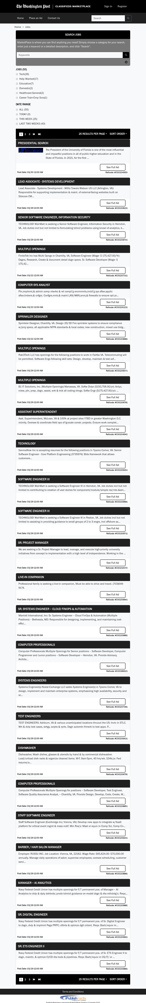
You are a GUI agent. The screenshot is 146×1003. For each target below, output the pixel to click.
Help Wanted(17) (28, 78)
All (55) (24, 109)
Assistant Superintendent (37, 411)
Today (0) (24, 114)
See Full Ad (112, 167)
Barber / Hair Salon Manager (39, 847)
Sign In (108, 6)
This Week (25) (28, 118)
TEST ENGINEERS (29, 716)
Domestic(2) (26, 88)
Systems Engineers (32, 680)
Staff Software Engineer (36, 815)
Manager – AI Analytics (34, 883)
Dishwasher (27, 748)
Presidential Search (33, 143)
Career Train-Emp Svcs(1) (33, 97)
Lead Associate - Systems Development (46, 181)
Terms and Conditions (73, 991)
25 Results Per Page (92, 133)
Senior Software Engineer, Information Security (54, 217)
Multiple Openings (31, 249)
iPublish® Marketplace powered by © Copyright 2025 (73, 998)
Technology (26, 443)
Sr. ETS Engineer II (31, 946)
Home (20, 18)
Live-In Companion (31, 577)
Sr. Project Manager (33, 542)
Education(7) (26, 83)
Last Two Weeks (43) (32, 123)
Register (122, 6)
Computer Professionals (36, 644)
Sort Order (117, 133)
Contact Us (54, 18)
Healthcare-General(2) (31, 92)
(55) (21, 69)
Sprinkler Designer (32, 316)
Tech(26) (24, 74)
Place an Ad (35, 18)
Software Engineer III (34, 479)
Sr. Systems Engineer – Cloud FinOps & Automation (55, 609)
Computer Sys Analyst (34, 285)
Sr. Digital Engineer (32, 914)
